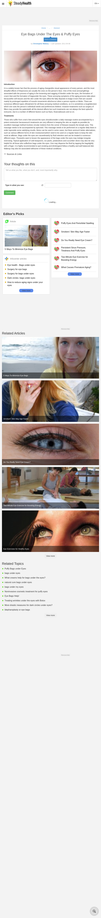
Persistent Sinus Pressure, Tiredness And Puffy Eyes (73, 249)
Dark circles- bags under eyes (21, 278)
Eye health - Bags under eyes (21, 265)
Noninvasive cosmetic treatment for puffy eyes (26, 591)
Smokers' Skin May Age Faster (75, 232)
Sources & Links (14, 154)
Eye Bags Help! (12, 596)
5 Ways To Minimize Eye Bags (19, 249)
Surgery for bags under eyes (20, 273)
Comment (10, 193)
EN (97, 3)
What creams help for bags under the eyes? (25, 578)
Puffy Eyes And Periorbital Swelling (77, 223)
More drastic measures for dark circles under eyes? (28, 605)
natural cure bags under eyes (18, 582)
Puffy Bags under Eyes (15, 569)
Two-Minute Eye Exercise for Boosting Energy (74, 258)
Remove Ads (93, 21)
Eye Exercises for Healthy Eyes (16, 549)
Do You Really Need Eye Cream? (76, 240)
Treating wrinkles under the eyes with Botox (25, 600)
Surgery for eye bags (17, 269)
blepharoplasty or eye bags (17, 610)
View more (26, 291)
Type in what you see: (14, 185)
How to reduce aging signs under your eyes (25, 283)
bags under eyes (12, 573)
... (50, 28)
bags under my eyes (14, 587)
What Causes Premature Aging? (76, 267)
